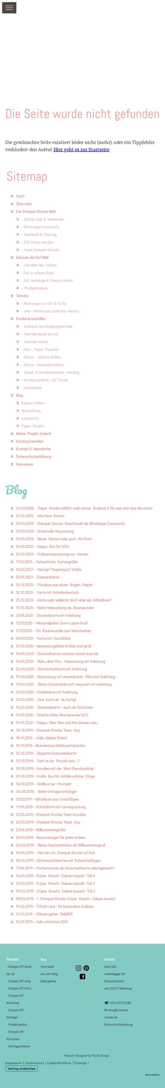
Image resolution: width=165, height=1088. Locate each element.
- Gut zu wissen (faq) (37, 272)
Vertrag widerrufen (21, 1068)
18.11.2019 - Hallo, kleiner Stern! (41, 737)
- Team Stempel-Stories (40, 249)
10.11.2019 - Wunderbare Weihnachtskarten (50, 745)
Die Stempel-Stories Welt (36, 211)
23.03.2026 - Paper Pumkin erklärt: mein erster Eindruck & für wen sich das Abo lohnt (84, 508)
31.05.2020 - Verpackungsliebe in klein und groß (53, 646)
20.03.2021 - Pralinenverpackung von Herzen (52, 554)
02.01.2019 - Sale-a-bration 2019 (42, 921)
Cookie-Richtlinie (59, 1063)
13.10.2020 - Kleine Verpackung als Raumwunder (55, 607)
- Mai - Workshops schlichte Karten (50, 311)
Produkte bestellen (31, 318)
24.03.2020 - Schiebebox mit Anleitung (46, 691)
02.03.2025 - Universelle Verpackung (45, 531)
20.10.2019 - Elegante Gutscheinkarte (46, 753)
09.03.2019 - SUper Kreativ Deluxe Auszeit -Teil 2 (55, 891)
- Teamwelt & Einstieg (39, 234)
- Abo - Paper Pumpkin (40, 349)
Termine (22, 295)
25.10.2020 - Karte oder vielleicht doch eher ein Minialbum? (63, 600)
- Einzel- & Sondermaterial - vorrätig (50, 372)
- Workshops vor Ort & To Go (44, 303)
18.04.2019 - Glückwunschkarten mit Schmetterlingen (58, 860)
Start (20, 196)
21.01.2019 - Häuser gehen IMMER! (44, 914)
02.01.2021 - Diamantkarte (37, 577)
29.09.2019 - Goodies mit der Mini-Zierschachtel (54, 768)
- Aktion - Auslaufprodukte (42, 364)
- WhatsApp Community (40, 226)
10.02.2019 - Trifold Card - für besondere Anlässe (54, 906)
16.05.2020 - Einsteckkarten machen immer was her (57, 653)
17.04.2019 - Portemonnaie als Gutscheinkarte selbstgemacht (65, 868)
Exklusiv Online (32, 402)
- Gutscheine (31, 387)
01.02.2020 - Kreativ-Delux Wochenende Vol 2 (52, 714)
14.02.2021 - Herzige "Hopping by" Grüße (48, 569)
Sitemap (80, 1063)
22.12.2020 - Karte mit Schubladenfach (47, 592)
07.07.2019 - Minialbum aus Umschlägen (47, 799)
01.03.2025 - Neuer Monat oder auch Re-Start (54, 538)
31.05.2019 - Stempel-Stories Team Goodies (51, 814)
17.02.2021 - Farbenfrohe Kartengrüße (46, 561)
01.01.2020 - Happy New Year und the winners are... (57, 722)
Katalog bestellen (30, 441)
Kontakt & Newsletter (33, 448)
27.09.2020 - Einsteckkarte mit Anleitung (48, 615)
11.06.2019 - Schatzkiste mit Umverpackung (51, 806)
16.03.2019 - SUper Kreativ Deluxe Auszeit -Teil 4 (55, 875)
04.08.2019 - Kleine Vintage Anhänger (46, 791)
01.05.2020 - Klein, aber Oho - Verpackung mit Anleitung (60, 661)
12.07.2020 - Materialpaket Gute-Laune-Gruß (52, 623)
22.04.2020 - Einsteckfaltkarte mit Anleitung (51, 669)
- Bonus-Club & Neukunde (42, 219)
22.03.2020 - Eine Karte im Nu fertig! (46, 699)
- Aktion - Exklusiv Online (41, 356)
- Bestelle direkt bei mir (40, 334)
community (30, 418)
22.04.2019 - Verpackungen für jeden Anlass (50, 837)
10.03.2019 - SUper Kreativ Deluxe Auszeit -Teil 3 (55, 883)
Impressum (24, 464)
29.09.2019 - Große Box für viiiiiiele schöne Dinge (55, 776)
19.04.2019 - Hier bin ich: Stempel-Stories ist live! (55, 852)
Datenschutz (34, 1063)
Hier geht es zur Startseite (82, 149)
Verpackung (30, 410)
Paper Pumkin (32, 425)
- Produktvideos (34, 288)
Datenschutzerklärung (33, 456)
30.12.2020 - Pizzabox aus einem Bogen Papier (54, 584)
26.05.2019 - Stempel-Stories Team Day (48, 822)
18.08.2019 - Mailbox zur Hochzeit (43, 783)
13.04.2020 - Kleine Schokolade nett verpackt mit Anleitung (63, 684)
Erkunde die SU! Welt (32, 257)
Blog (19, 395)
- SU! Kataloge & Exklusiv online (47, 280)
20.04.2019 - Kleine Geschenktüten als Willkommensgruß (60, 845)
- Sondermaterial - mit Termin (44, 379)
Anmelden (152, 1074)
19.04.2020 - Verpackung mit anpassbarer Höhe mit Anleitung (65, 676)
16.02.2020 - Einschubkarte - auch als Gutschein (54, 707)
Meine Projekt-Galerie (33, 433)
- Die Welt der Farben (39, 265)
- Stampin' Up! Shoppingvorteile (46, 326)
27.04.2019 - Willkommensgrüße (40, 829)
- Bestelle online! (34, 341)
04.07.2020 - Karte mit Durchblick (43, 638)
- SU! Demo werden (37, 242)
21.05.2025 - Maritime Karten (40, 515)
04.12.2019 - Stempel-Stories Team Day (48, 730)
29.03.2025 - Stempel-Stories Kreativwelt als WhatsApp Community (70, 523)
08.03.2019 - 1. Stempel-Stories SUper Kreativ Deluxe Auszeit (65, 898)
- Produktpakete (16, 1024)
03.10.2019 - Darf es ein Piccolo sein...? (47, 760)
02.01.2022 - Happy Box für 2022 (42, 546)
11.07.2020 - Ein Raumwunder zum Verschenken (53, 630)
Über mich (24, 203)
